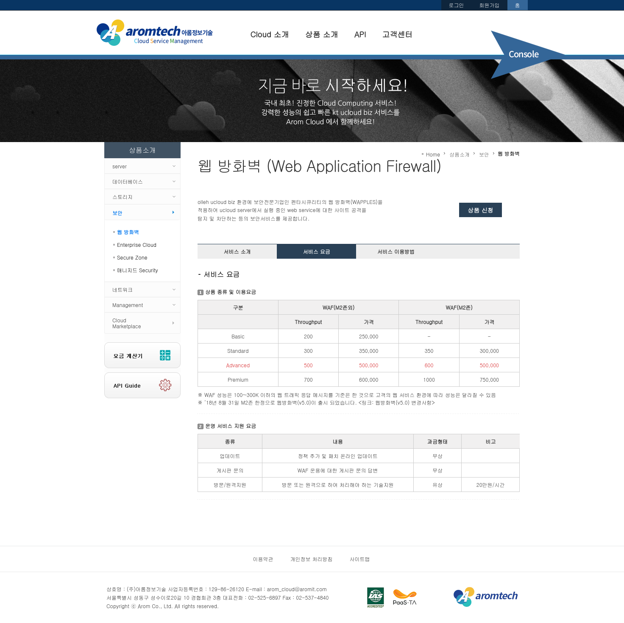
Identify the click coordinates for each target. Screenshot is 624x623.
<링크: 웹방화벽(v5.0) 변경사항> (397, 402)
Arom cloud (156, 33)
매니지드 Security (137, 270)
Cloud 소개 (274, 32)
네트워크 (122, 289)
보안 (117, 212)
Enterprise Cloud (136, 244)
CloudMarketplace (126, 323)
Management (127, 304)
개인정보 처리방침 (311, 558)
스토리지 (122, 196)
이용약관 (263, 558)
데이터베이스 (127, 181)
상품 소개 (325, 32)
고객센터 (401, 32)
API (364, 32)
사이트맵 (360, 558)
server (119, 166)
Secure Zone (132, 257)
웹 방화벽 (128, 231)
